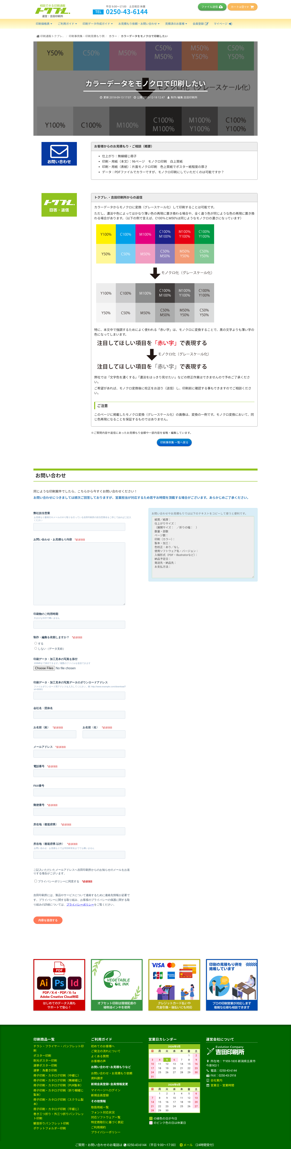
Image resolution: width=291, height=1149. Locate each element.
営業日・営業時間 (222, 1085)
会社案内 (216, 1080)
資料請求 (97, 1078)
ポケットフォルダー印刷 (49, 1128)
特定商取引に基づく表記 (107, 1122)
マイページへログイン (106, 1090)
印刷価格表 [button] (44, 23)
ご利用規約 (98, 1127)
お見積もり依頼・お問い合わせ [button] (139, 23)
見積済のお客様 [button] (176, 23)
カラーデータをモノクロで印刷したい (144, 36)
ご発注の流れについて (106, 1051)
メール (186, 1145)
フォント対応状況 (103, 1112)
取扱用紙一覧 (100, 1107)
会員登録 (201, 23)
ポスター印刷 (42, 1055)
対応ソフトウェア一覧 (106, 1117)
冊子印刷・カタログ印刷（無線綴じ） (58, 1080)
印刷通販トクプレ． (50, 36)
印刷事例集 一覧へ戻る (174, 442)
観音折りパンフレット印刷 (51, 1123)
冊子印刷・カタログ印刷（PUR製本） (58, 1085)
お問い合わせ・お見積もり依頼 (111, 1073)
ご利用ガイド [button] (68, 23)
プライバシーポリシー (106, 1132)
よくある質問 (100, 1056)
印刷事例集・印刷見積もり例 (87, 36)
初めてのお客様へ (103, 1046)
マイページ (223, 23)
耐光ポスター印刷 (45, 1060)
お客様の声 (98, 1061)
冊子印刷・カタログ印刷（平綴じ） (57, 1109)
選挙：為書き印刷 (45, 1070)
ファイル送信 (212, 6)
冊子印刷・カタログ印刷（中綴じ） (57, 1075)
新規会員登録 (100, 1095)
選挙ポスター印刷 (45, 1065)
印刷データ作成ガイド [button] (98, 23)
